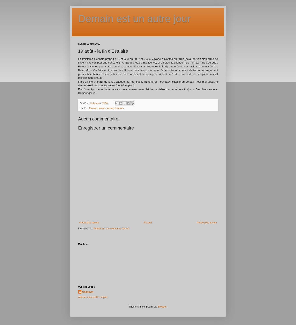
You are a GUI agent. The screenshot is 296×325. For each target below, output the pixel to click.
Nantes (101, 108)
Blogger (162, 306)
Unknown (87, 291)
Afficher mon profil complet (92, 297)
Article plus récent (89, 222)
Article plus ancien (207, 222)
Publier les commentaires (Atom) (111, 228)
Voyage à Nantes (115, 108)
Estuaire (93, 108)
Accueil (148, 222)
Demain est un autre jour (134, 18)
